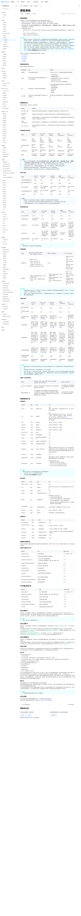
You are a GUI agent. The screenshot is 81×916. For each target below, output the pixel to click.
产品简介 (31, 5)
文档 (21, 5)
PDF (21, 13)
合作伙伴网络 (36, 1)
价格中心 (29, 1)
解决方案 (23, 1)
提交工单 (32, 909)
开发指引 (3, 68)
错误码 (2, 327)
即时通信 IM (25, 5)
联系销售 (26, 909)
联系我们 (3, 329)
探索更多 (47, 1)
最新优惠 (13, 1)
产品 (18, 1)
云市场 (42, 1)
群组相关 (36, 5)
